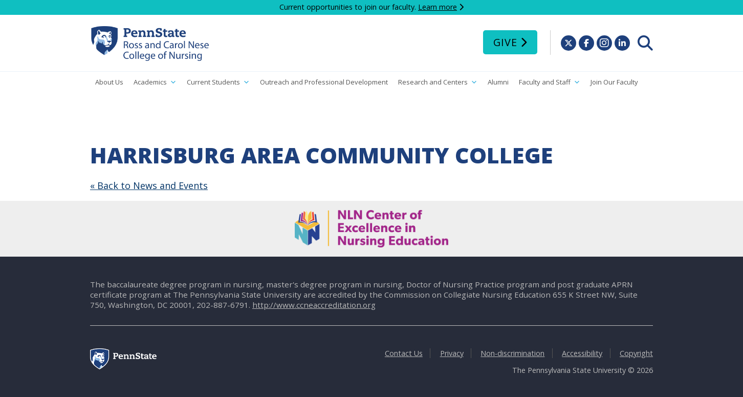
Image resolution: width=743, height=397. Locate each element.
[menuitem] (645, 43)
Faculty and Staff (549, 82)
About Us (109, 82)
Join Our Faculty (614, 82)
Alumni (498, 82)
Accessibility (582, 353)
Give (505, 42)
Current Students (218, 82)
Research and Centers (437, 82)
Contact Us (404, 353)
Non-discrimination (512, 353)
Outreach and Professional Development (324, 82)
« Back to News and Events (149, 185)
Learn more (437, 7)
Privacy (452, 353)
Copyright (636, 353)
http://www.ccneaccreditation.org (314, 305)
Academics (155, 82)
